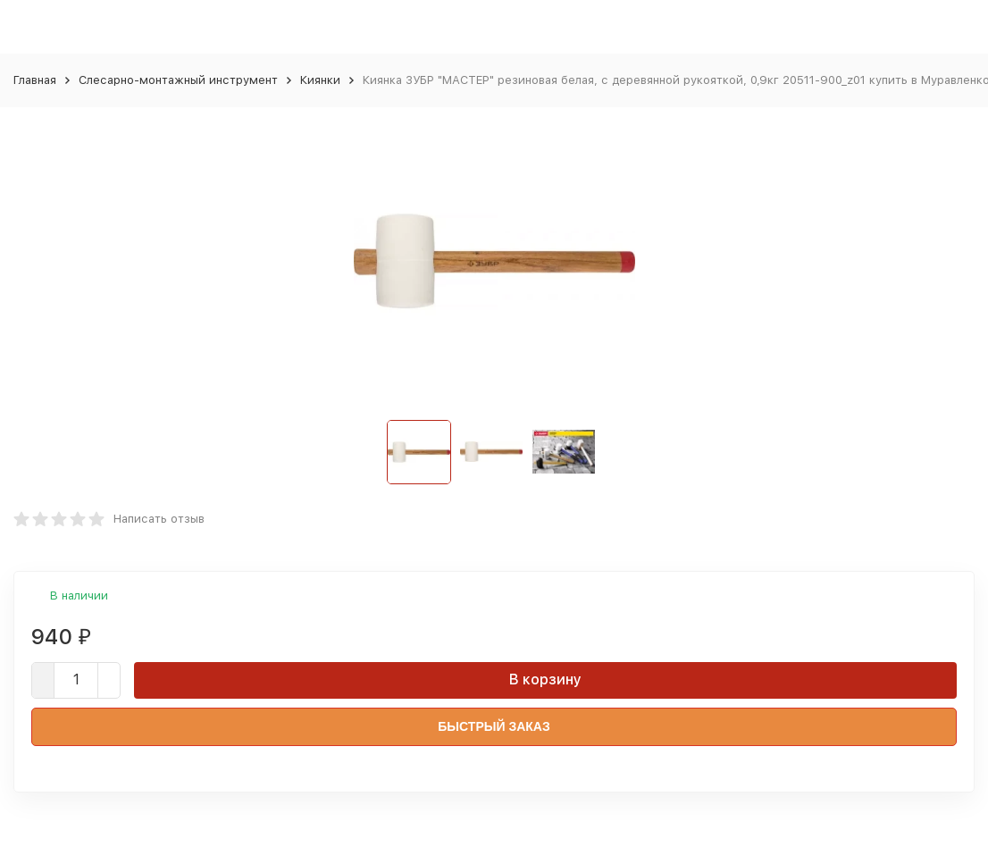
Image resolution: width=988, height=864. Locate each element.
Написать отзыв (159, 518)
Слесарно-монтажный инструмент (178, 80)
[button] (613, 452)
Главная (34, 80)
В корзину (545, 679)
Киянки (320, 80)
